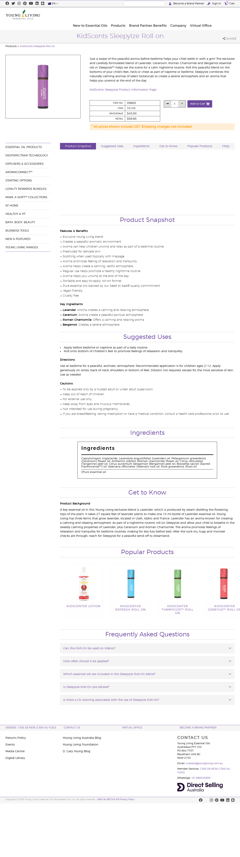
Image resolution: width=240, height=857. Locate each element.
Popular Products (199, 146)
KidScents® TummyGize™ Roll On (177, 610)
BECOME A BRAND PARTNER (198, 727)
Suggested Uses (112, 146)
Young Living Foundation (80, 744)
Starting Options (18, 180)
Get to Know (168, 146)
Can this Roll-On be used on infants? (89, 648)
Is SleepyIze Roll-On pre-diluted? (86, 687)
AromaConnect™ (18, 172)
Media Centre (15, 751)
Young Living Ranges (21, 247)
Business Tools (17, 230)
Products (138, 14)
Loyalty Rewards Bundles (26, 189)
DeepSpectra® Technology (26, 155)
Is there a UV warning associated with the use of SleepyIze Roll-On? (111, 699)
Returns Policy (15, 737)
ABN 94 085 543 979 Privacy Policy (116, 799)
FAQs (225, 146)
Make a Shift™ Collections (26, 197)
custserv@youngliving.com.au (204, 763)
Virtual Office (222, 14)
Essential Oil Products (23, 147)
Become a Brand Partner (187, 3)
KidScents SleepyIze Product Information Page (123, 89)
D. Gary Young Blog (76, 751)
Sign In (214, 3)
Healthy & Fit (15, 214)
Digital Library (15, 758)
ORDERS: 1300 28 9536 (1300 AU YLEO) (30, 727)
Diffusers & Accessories (24, 164)
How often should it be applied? (86, 661)
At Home (11, 205)
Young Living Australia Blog (82, 737)
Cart (229, 3)
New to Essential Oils (109, 14)
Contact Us (72, 727)
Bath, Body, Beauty (20, 222)
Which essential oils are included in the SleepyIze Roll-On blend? (109, 674)
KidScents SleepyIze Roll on (37, 46)
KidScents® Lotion (84, 606)
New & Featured (18, 239)
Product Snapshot (78, 146)
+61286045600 (201, 778)
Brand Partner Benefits (168, 14)
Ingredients (141, 146)
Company (199, 14)
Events (10, 744)
